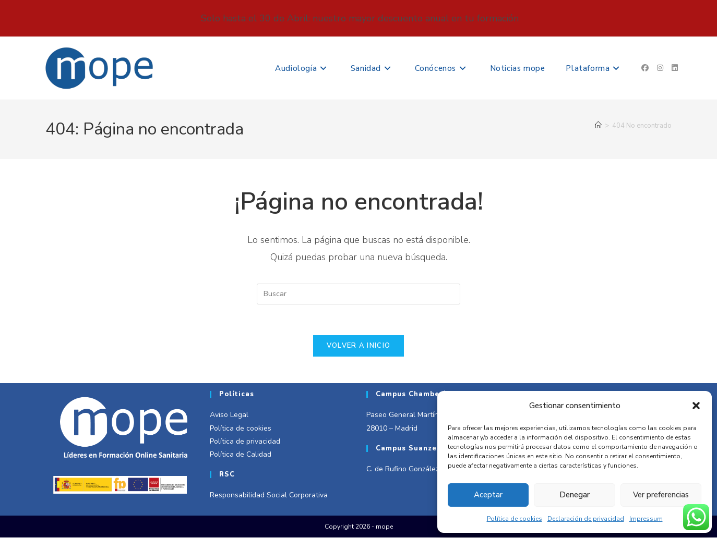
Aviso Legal (229, 416)
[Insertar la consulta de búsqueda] (358, 294)
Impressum (646, 519)
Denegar (574, 495)
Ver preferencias (661, 495)
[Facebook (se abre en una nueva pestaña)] (645, 68)
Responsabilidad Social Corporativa (269, 496)
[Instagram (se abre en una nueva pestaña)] (660, 68)
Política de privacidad (245, 442)
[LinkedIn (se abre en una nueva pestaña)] (674, 68)
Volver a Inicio (359, 346)
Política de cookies (514, 519)
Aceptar (488, 495)
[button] (696, 405)
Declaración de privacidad (585, 519)
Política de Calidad (240, 455)
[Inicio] (598, 125)
